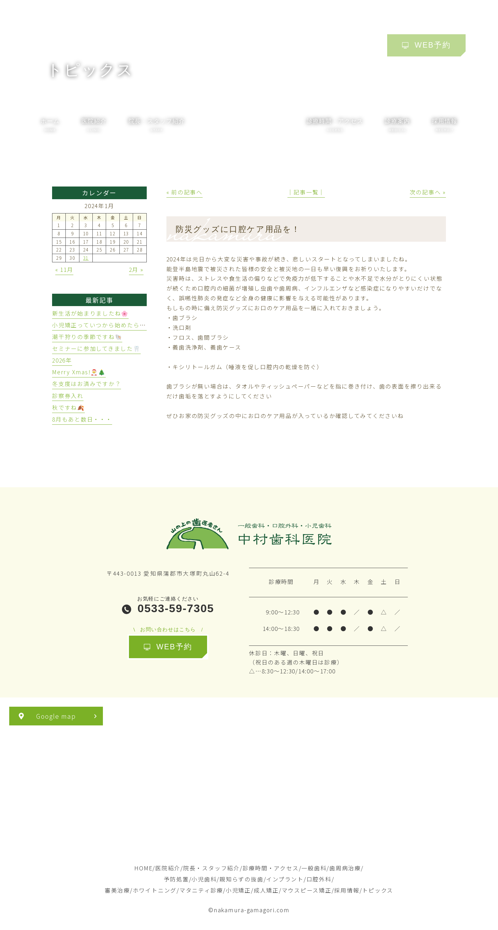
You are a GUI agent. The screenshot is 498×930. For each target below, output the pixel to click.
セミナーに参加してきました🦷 (96, 348)
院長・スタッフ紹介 (211, 868)
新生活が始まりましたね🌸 (90, 313)
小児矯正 (238, 890)
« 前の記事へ (184, 192)
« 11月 (64, 269)
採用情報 (346, 890)
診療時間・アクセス (271, 868)
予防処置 (176, 879)
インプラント (285, 879)
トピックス (377, 890)
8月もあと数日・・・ (82, 419)
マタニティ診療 (201, 890)
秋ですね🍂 (68, 407)
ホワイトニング (155, 890)
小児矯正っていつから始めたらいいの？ (108, 325)
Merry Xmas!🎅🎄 (79, 372)
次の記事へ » (428, 192)
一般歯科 (313, 868)
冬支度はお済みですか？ (86, 384)
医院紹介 (167, 868)
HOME (143, 868)
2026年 (62, 360)
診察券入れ (68, 396)
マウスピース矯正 (307, 890)
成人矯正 (266, 890)
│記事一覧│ (306, 192)
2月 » (136, 269)
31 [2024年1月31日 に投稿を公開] (86, 258)
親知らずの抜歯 (241, 879)
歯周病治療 (345, 868)
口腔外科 (319, 879)
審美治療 (117, 890)
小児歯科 (204, 879)
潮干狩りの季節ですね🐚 (87, 337)
